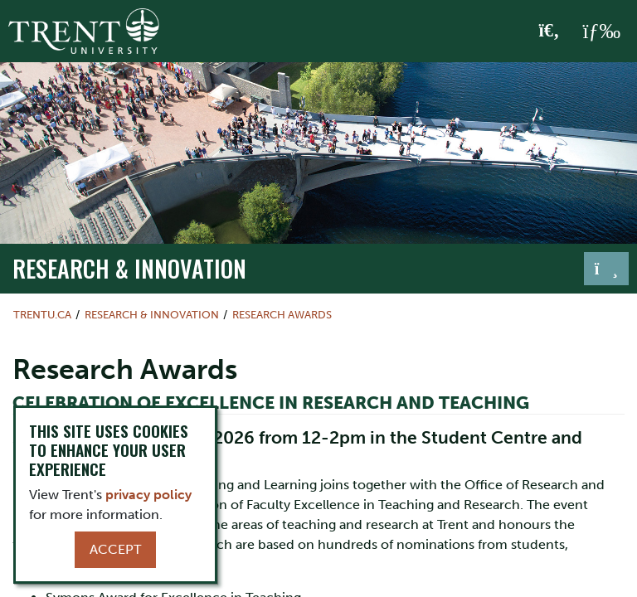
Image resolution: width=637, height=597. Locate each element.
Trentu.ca (42, 314)
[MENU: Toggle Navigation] (601, 31)
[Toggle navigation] (606, 268)
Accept (115, 549)
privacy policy (148, 494)
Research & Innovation (129, 267)
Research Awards (282, 314)
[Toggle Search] (549, 31)
